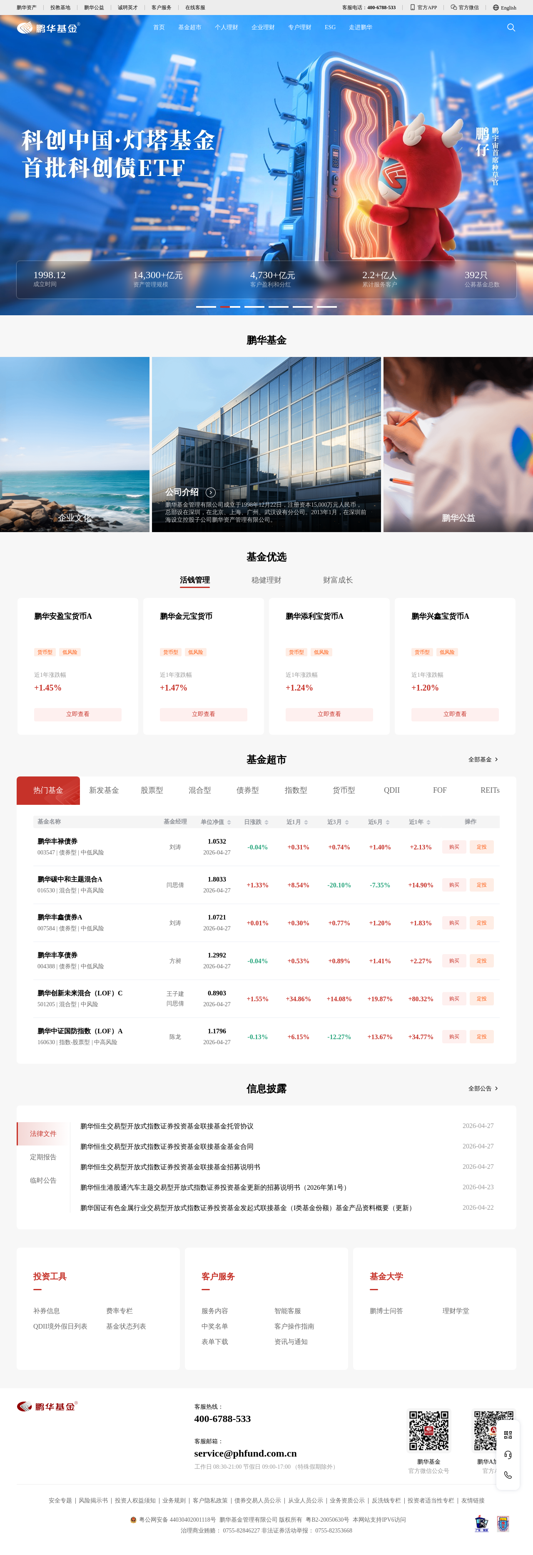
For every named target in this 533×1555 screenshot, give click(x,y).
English (504, 7)
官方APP (423, 7)
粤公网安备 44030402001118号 (173, 1520)
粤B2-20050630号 (327, 1520)
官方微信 (465, 7)
